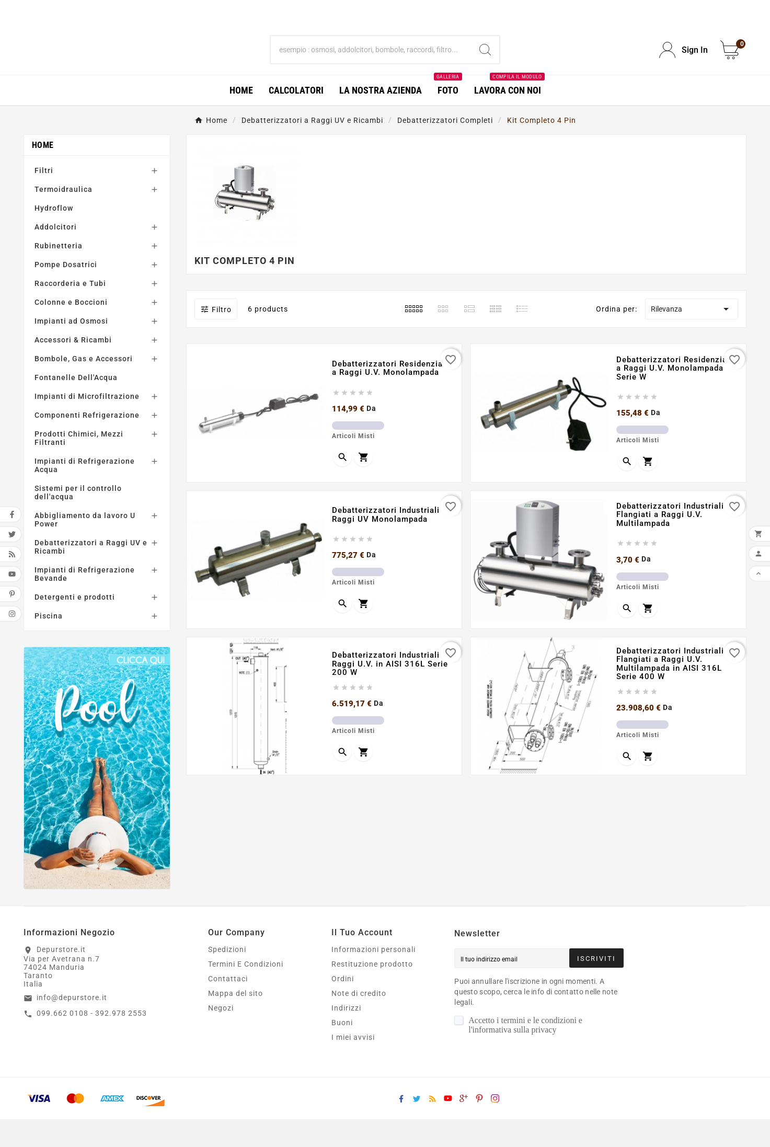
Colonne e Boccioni (71, 330)
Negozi (221, 1035)
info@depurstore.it (72, 1025)
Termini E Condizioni (245, 992)
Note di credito (358, 1021)
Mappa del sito (235, 1021)
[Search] (485, 64)
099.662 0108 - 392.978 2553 (92, 1041)
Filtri (44, 198)
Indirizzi (346, 1035)
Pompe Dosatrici (66, 292)
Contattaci (228, 1006)
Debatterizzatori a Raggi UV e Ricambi (91, 574)
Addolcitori (56, 254)
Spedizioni (227, 977)
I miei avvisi (353, 1065)
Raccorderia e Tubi (70, 311)
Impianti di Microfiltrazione (87, 424)
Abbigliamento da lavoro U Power (85, 547)
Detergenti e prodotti (75, 625)
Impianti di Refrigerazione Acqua (85, 493)
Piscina (49, 643)
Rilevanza (691, 336)
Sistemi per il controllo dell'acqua (78, 520)
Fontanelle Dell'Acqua (76, 405)
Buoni (342, 1050)
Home (42, 173)
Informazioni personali (373, 977)
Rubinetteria (59, 273)
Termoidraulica (64, 217)
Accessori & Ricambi (73, 367)
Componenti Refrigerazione (87, 443)
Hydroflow (54, 236)
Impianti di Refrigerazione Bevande (85, 601)
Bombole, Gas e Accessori (84, 386)
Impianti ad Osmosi (71, 349)
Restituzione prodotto (372, 992)
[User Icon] (683, 64)
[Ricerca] (371, 63)
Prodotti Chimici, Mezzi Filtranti (79, 465)
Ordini (342, 1006)
